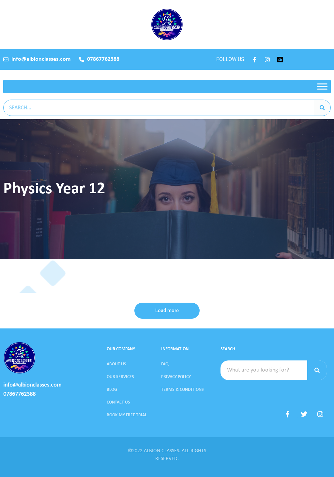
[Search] (322, 108)
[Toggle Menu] (322, 86)
